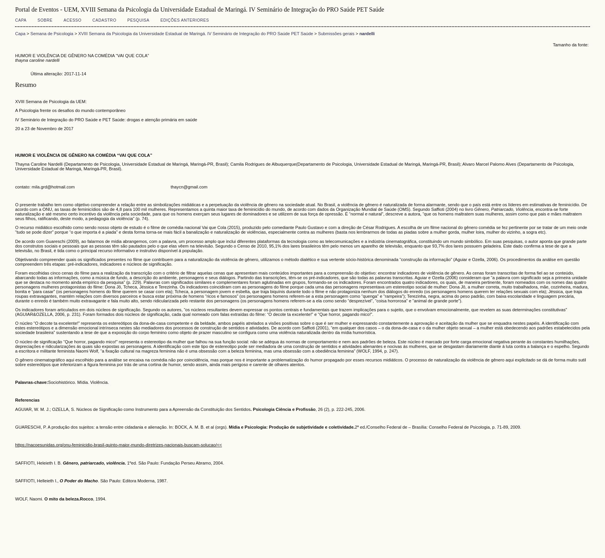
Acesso (72, 20)
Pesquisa (138, 20)
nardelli (367, 33)
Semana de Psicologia (51, 33)
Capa (21, 20)
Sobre (44, 20)
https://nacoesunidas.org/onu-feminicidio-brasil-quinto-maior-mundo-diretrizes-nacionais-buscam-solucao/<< (118, 445)
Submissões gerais (336, 33)
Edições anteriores (185, 20)
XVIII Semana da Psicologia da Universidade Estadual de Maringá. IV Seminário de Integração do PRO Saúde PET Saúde (195, 33)
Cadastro (105, 20)
